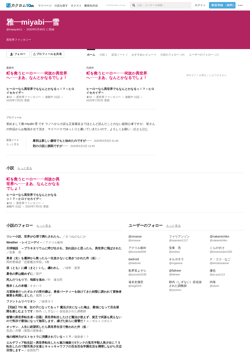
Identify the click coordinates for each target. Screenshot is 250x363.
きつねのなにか (75, 236)
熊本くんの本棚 (16, 285)
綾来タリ (48, 301)
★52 (9, 97)
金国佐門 (33, 350)
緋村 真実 (72, 268)
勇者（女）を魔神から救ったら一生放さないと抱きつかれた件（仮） (52, 258)
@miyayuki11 (14, 29)
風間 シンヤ (43, 295)
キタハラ (36, 285)
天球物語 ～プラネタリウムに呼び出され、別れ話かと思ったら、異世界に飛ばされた (64, 248)
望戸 (39, 273)
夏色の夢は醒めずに (19, 273)
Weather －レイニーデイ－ (24, 242)
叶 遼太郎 (55, 279)
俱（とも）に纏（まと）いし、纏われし (34, 268)
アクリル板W (54, 242)
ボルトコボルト (102, 321)
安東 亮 (15, 252)
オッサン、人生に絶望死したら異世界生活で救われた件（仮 (46, 326)
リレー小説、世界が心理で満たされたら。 (34, 236)
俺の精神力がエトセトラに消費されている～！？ (38, 336)
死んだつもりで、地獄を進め (25, 279)
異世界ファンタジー (28, 97)
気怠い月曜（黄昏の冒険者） (25, 330)
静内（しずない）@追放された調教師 (61, 311)
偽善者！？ (81, 336)
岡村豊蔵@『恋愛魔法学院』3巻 (27, 262)
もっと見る (12, 144)
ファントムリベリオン (22, 301)
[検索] (133, 5)
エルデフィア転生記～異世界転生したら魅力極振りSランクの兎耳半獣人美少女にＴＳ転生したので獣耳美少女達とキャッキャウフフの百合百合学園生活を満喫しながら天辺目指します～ (64, 346)
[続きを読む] (80, 126)
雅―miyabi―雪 (32, 22)
